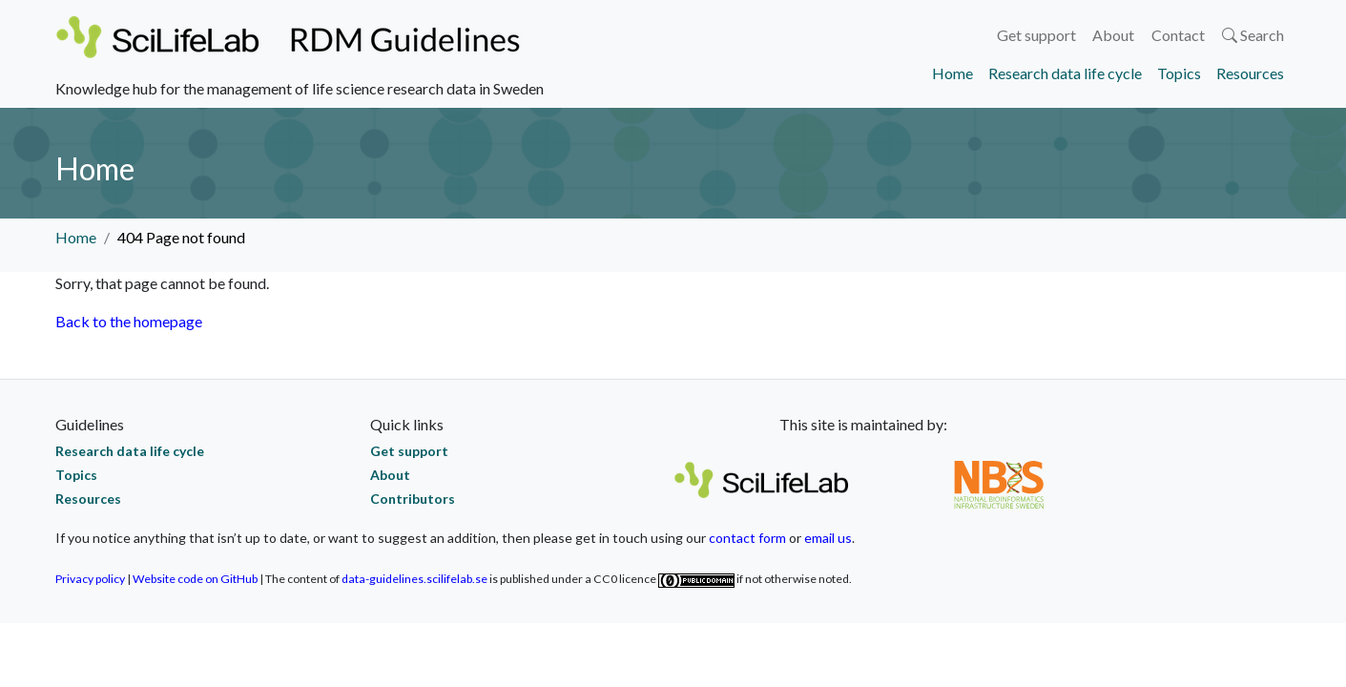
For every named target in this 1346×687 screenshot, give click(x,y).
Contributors (412, 498)
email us (828, 538)
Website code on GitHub (195, 579)
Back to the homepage (128, 321)
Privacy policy (90, 579)
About (1113, 35)
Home (952, 73)
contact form (747, 538)
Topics (1179, 73)
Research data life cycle (1065, 73)
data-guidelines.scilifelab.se (414, 579)
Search (1253, 35)
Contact (1178, 35)
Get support (1036, 35)
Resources (1250, 73)
